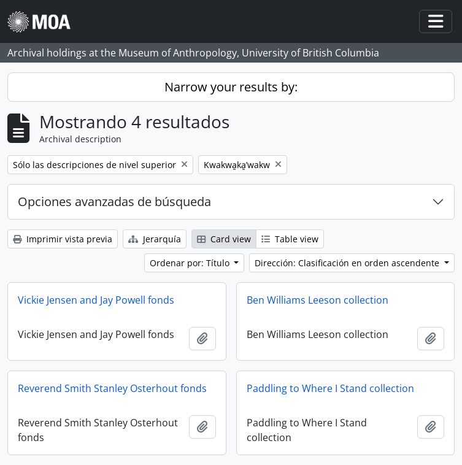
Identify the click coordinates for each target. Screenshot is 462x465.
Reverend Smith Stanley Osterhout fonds (112, 388)
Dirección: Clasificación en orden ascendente (348, 263)
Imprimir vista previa (62, 239)
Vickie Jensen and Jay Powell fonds (96, 300)
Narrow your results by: (231, 87)
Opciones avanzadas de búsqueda (114, 201)
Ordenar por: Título (191, 263)
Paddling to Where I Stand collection (330, 388)
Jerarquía (154, 239)
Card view (224, 239)
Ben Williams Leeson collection (317, 300)
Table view (289, 239)
